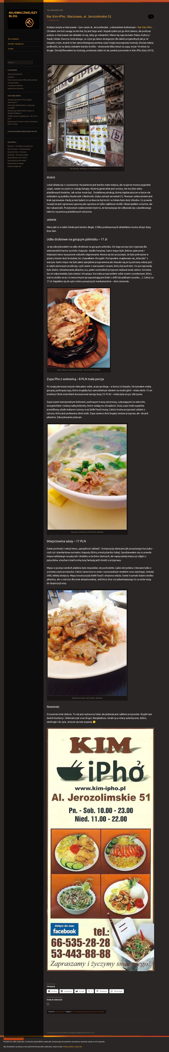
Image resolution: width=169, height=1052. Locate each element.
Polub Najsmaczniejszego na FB (22, 131)
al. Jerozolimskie (76, 1011)
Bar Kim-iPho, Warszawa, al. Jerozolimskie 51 (79, 16)
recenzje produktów (15, 85)
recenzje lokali (13, 83)
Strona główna (13, 39)
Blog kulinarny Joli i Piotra (17, 157)
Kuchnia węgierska (14, 166)
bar (84, 1011)
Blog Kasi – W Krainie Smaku (18, 155)
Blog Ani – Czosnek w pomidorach (20, 146)
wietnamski (100, 1011)
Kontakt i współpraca (16, 44)
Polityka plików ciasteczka (72, 1047)
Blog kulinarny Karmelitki (17, 160)
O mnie (10, 49)
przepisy (11, 77)
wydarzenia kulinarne (16, 88)
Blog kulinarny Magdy (16, 163)
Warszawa (92, 1011)
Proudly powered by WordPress (58, 1032)
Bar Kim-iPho (145, 27)
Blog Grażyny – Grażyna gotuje (19, 149)
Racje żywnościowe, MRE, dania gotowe (22, 80)
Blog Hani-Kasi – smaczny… (18, 152)
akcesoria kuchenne (15, 74)
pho (87, 1011)
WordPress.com (89, 1032)
